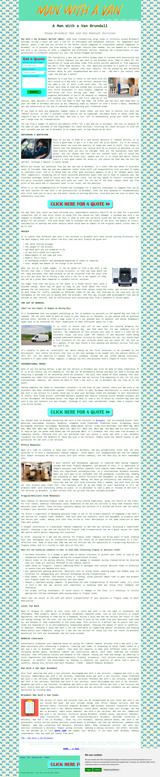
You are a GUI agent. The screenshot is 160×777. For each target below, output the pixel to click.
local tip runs (74, 720)
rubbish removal (94, 644)
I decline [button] (97, 770)
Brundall (100, 420)
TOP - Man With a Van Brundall (37, 738)
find (29, 673)
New (28, 757)
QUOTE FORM (60, 731)
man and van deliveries (110, 722)
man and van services (91, 687)
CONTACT (124, 20)
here (48, 690)
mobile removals (73, 709)
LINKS (109, 20)
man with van (96, 143)
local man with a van (59, 628)
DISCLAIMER (133, 20)
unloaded (125, 350)
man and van (74, 58)
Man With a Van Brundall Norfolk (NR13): (43, 39)
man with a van (57, 42)
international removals (33, 380)
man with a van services (66, 237)
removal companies (72, 527)
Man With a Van (37, 757)
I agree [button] (89, 770)
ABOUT (116, 20)
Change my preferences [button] (111, 770)
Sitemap (22, 757)
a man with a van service (78, 82)
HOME (102, 20)
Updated (46, 757)
